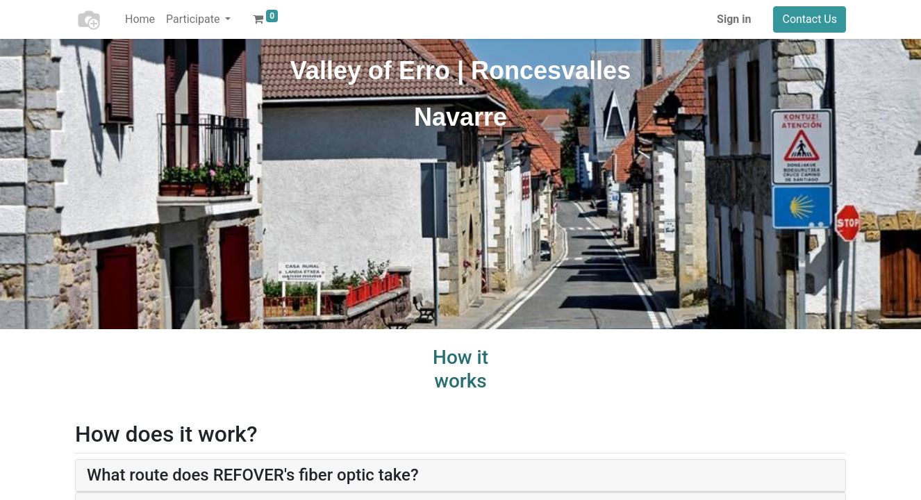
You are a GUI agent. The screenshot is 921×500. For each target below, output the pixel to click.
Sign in (734, 19)
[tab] (460, 476)
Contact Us (809, 19)
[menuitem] (139, 19)
